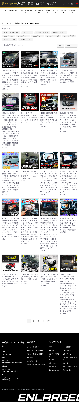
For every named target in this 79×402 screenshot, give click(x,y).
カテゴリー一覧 (32, 361)
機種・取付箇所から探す (26, 11)
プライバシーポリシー (70, 367)
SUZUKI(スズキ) (32, 23)
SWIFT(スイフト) (69, 36)
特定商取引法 (67, 370)
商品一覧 (48, 11)
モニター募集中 (39, 11)
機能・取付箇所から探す (35, 350)
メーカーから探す (13, 11)
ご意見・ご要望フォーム (70, 359)
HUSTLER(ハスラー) (59, 33)
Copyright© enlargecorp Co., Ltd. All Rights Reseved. (16, 389)
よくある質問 (21, 3)
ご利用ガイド (72, 11)
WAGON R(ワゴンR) (9, 39)
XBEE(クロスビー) (25, 39)
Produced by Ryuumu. (38, 389)
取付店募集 (63, 11)
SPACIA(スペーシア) (53, 36)
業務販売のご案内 (54, 371)
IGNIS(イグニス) (8, 36)
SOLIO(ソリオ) (37, 36)
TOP (4, 10)
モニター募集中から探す (35, 354)
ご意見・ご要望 (51, 3)
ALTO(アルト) (27, 33)
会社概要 (30, 3)
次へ (49, 321)
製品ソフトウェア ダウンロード (36, 366)
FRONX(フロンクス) (42, 33)
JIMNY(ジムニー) (23, 36)
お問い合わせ (40, 3)
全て (3, 23)
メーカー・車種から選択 (15, 23)
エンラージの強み (54, 355)
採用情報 (51, 359)
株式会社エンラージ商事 (13, 344)
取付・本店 (55, 11)
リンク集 (65, 363)
